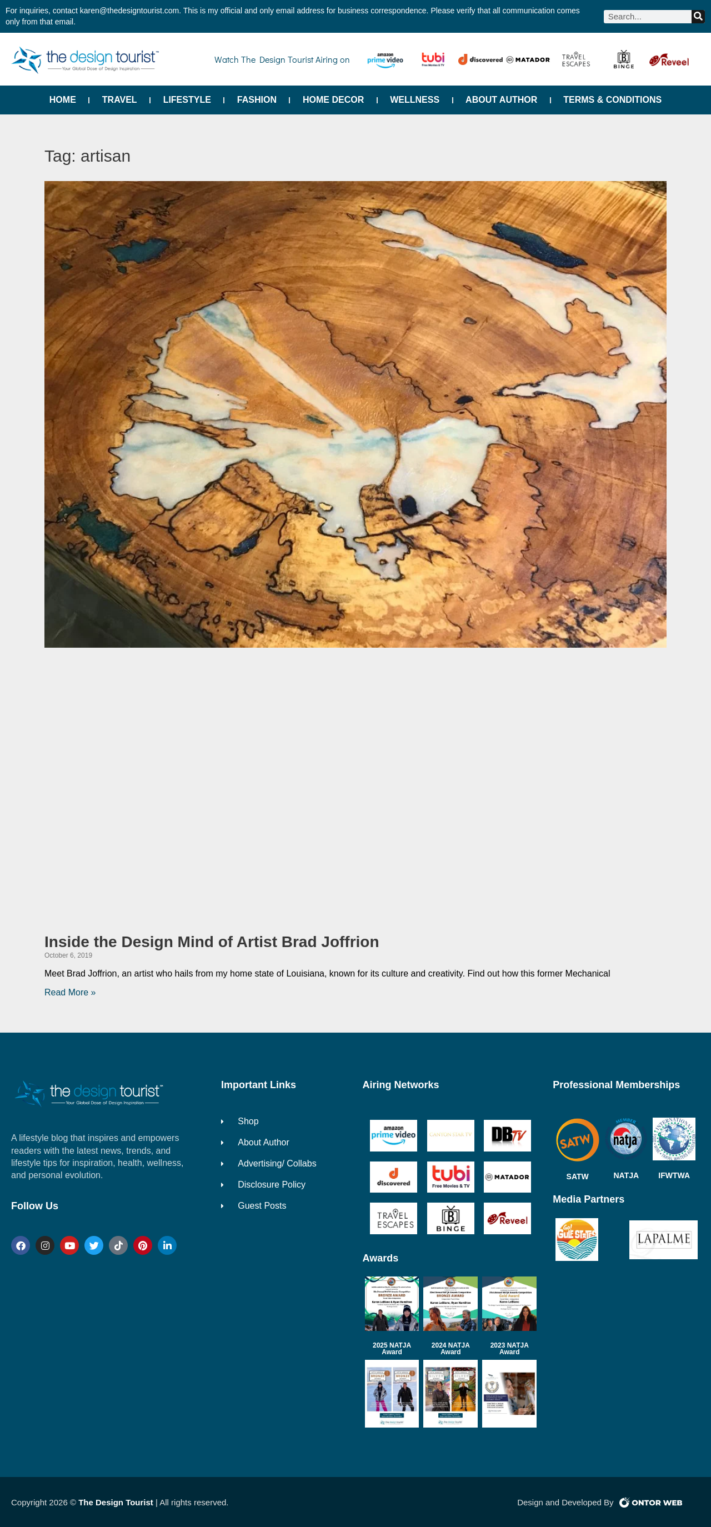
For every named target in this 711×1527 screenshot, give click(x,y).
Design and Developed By (565, 1502)
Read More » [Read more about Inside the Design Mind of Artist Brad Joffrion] (70, 992)
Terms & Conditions (612, 99)
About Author (501, 99)
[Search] (698, 16)
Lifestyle (187, 99)
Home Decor (333, 99)
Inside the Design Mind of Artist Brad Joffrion (211, 941)
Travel (119, 99)
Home (62, 99)
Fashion (257, 99)
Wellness (414, 99)
